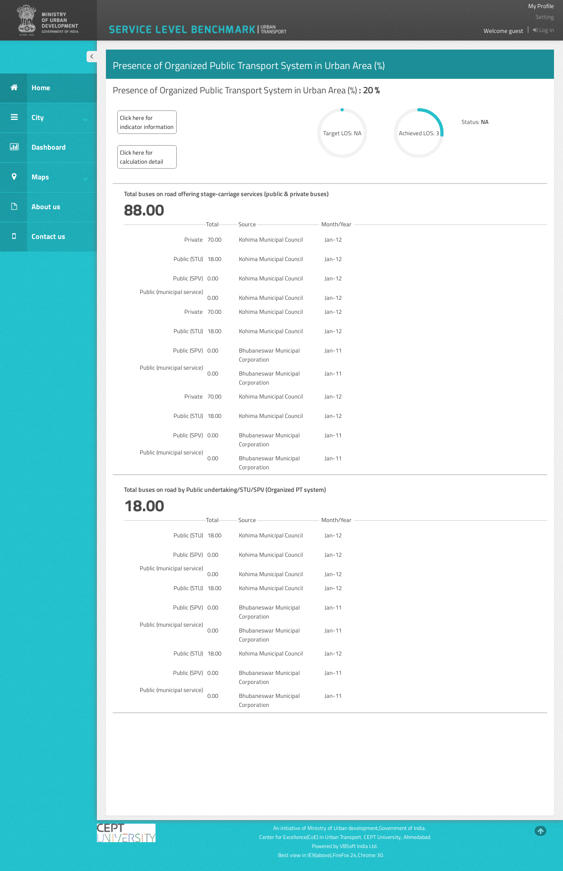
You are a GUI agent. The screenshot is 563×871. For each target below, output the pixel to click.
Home (25, 88)
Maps (44, 177)
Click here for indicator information (147, 122)
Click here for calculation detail (141, 157)
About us (30, 207)
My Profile (541, 5)
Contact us (32, 237)
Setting (545, 16)
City (44, 118)
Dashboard (33, 147)
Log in (543, 29)
